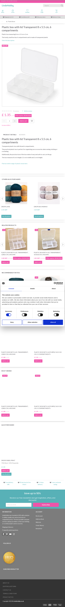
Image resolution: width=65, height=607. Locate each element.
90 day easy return (41, 17)
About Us (6, 583)
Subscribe (46, 505)
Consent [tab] (11, 288)
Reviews (22, 134)
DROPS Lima (5, 206)
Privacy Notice (8, 597)
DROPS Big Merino (41, 206)
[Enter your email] (19, 505)
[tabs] (56, 11)
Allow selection (32, 322)
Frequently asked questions (10, 530)
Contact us (7, 590)
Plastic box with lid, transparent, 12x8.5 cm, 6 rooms (14, 253)
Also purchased (7, 425)
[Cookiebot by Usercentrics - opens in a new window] (55, 283)
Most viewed (6, 371)
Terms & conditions (10, 593)
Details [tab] (32, 288)
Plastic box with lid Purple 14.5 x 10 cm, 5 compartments (47, 353)
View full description (8, 40)
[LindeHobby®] (7, 5)
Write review (28, 111)
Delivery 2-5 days (56, 17)
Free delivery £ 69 (25, 17)
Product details (9, 134)
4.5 (12, 17)
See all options (6, 216)
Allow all (53, 322)
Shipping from (7, 17)
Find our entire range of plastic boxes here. (15, 163)
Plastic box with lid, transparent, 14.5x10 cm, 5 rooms (47, 253)
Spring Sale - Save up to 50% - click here (9, 0)
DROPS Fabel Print (8, 460)
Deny (12, 322)
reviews (16, 111)
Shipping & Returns (7, 527)
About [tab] (54, 288)
